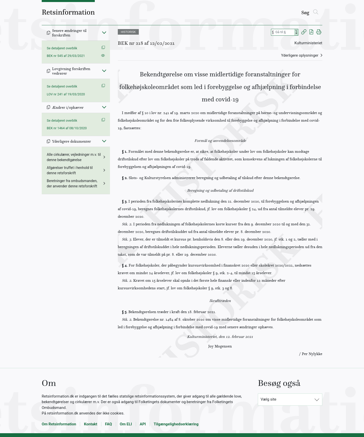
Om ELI (126, 424)
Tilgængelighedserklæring (176, 424)
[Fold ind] (104, 32)
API (143, 424)
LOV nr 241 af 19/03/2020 (66, 94)
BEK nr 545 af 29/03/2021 (66, 56)
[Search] (296, 32)
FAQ (108, 424)
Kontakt (90, 424)
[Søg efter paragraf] (284, 32)
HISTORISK (128, 31)
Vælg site (268, 399)
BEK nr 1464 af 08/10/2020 (67, 128)
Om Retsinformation (59, 424)
